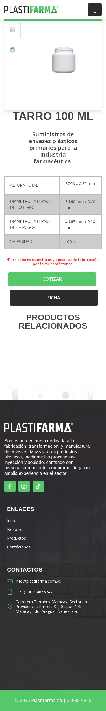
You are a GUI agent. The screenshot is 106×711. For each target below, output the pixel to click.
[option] (12, 30)
